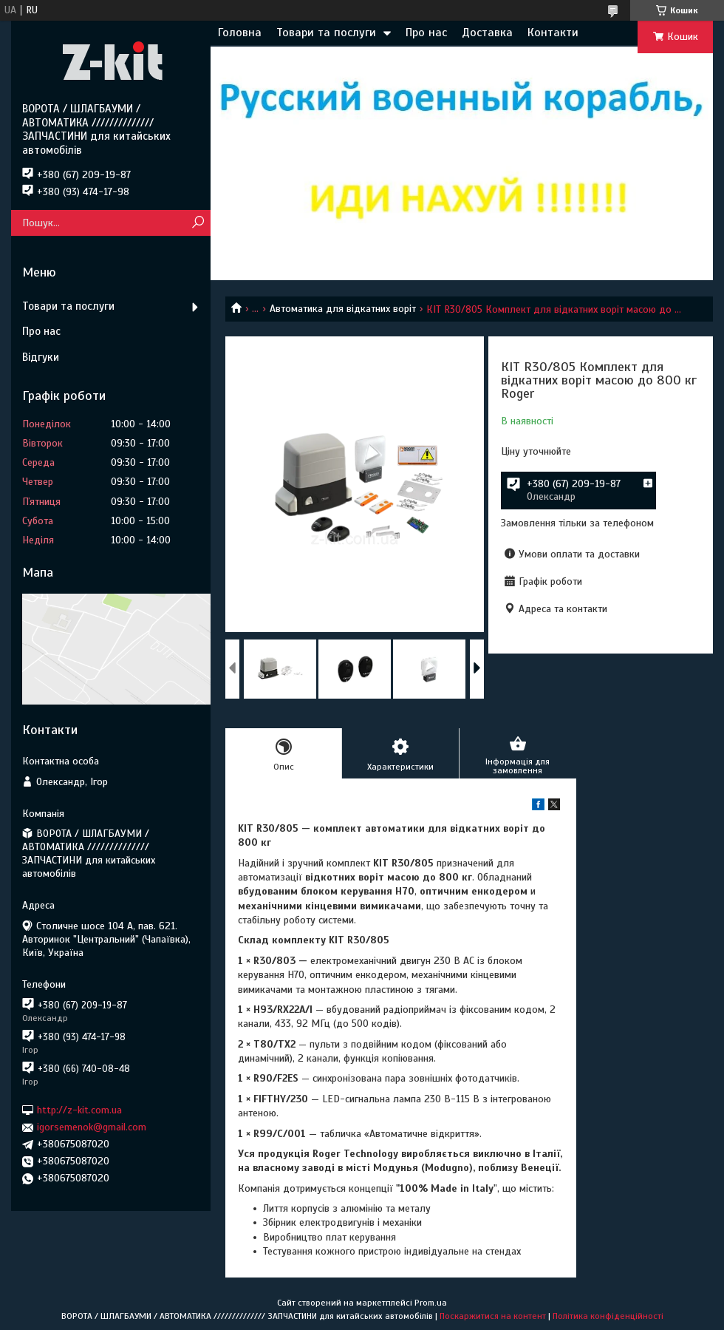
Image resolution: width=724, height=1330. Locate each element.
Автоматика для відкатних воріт (343, 308)
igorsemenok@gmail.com (91, 1127)
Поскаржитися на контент (493, 1316)
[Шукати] (198, 223)
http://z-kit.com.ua (79, 1110)
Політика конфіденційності (608, 1316)
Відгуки (40, 357)
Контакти (552, 32)
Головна (240, 32)
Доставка (487, 32)
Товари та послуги (326, 32)
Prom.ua (430, 1302)
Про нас (426, 32)
